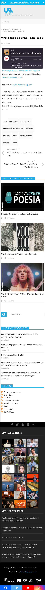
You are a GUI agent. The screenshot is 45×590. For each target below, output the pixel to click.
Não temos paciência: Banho (12, 355)
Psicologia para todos (12, 392)
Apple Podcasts (18, 84)
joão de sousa (25, 121)
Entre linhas (8, 395)
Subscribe (16, 63)
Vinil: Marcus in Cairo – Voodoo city (19, 254)
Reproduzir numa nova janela (29, 71)
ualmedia (7, 143)
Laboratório (9, 409)
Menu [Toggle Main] (5, 21)
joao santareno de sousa (13, 128)
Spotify (29, 84)
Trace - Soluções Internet (28, 572)
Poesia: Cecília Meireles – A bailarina (19, 214)
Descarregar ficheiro (9, 71)
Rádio (15, 136)
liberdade (29, 128)
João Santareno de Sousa (12, 77)
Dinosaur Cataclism (11, 401)
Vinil (6, 406)
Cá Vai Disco (9, 412)
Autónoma (13, 121)
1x (17, 60)
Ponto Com (8, 398)
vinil (15, 143)
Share (25, 63)
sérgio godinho (26, 136)
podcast (6, 136)
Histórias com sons (11, 403)
